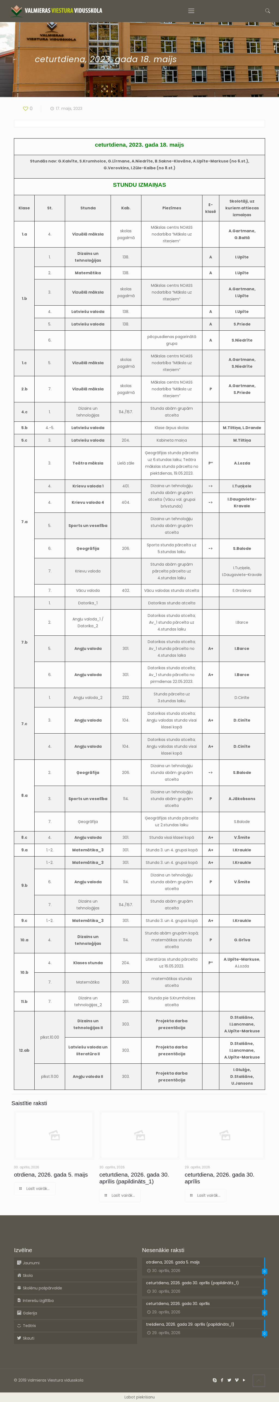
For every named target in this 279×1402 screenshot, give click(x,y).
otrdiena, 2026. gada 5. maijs (51, 1174)
